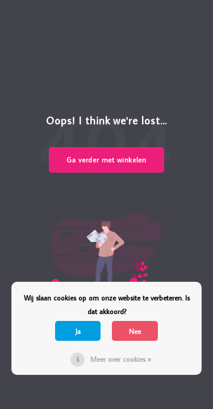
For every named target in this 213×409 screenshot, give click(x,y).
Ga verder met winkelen (106, 159)
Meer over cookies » (120, 359)
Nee (135, 331)
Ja (78, 331)
